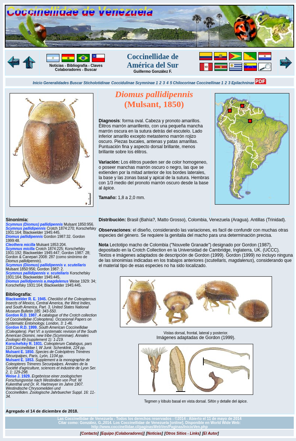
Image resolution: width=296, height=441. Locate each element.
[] (89, 433)
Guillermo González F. (153, 71)
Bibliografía (77, 66)
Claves (96, 66)
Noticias (56, 66)
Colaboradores (68, 70)
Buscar (91, 70)
